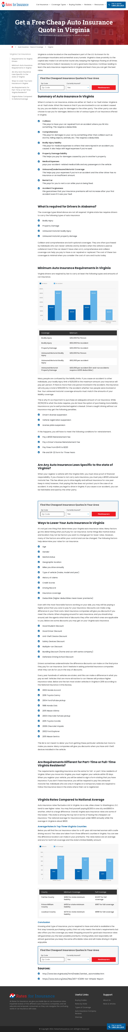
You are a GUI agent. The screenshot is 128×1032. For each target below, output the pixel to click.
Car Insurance (42, 4)
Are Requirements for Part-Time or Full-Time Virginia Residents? (21, 90)
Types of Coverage (83, 1007)
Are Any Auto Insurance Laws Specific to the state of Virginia (21, 74)
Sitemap (78, 1017)
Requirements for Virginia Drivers (22, 60)
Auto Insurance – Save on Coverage (30, 47)
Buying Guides (75, 4)
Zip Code (44, 83)
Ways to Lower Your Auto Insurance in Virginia (22, 82)
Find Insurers (104, 87)
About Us (106, 1000)
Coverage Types (58, 4)
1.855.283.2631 (118, 5)
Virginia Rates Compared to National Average (22, 97)
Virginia (50, 47)
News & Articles (109, 1004)
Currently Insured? (74, 83)
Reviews (87, 4)
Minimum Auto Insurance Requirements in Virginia (22, 66)
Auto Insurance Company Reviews (85, 1012)
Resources (99, 4)
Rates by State (81, 1004)
